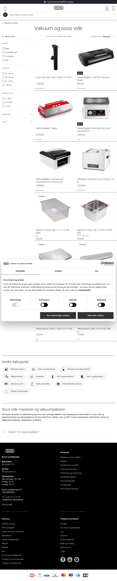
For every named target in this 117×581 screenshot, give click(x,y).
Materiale (6, 114)
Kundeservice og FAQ (69, 465)
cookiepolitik (84, 290)
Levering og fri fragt (68, 469)
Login (62, 551)
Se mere (71, 2)
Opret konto (65, 547)
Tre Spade (38, 139)
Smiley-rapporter (67, 539)
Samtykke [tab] (20, 271)
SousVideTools (40, 88)
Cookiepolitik (65, 485)
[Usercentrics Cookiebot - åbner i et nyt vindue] (103, 264)
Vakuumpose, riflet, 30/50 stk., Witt (94, 328)
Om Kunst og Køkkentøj (70, 528)
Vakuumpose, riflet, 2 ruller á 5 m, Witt (54, 328)
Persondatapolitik (67, 481)
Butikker (63, 461)
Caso (78, 139)
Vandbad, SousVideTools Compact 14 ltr (95, 180)
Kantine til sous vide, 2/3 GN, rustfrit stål (96, 232)
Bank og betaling (67, 543)
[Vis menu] (5, 8)
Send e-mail (7, 504)
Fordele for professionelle (13, 559)
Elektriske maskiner (11, 23)
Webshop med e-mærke (70, 457)
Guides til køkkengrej (10, 539)
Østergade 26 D (8, 464)
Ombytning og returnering (71, 473)
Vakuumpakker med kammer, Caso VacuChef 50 (94, 129)
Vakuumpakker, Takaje (46, 128)
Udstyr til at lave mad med (13, 532)
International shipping (69, 489)
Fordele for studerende (11, 563)
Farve (4, 122)
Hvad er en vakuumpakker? (20, 432)
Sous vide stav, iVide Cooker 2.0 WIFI (54, 77)
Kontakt (63, 524)
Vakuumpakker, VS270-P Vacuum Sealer (93, 78)
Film (3, 551)
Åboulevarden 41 (9, 472)
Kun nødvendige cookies (58, 315)
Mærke (5, 43)
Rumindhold (7, 93)
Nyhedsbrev (7, 535)
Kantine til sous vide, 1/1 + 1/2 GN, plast (53, 231)
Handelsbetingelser (68, 477)
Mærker (5, 547)
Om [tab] (96, 271)
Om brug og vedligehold (11, 555)
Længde (5, 68)
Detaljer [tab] (58, 271)
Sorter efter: (96, 37)
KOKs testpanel (8, 528)
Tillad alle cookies (95, 315)
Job (62, 532)
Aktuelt (5, 543)
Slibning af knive (8, 524)
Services (64, 535)
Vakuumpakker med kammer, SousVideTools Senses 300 (50, 180)
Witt (37, 339)
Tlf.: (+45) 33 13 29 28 (11, 497)
